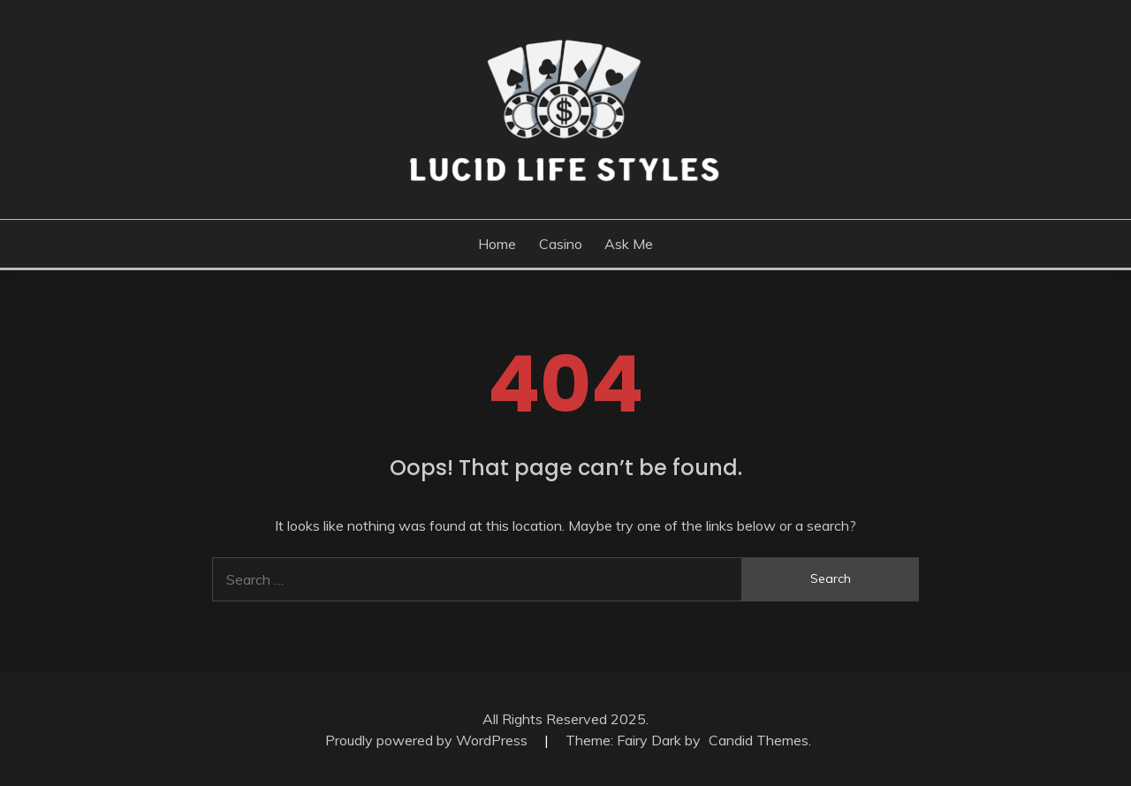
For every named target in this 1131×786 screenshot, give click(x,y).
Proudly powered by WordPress (428, 740)
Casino (560, 244)
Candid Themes (758, 740)
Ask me (628, 244)
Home (497, 244)
